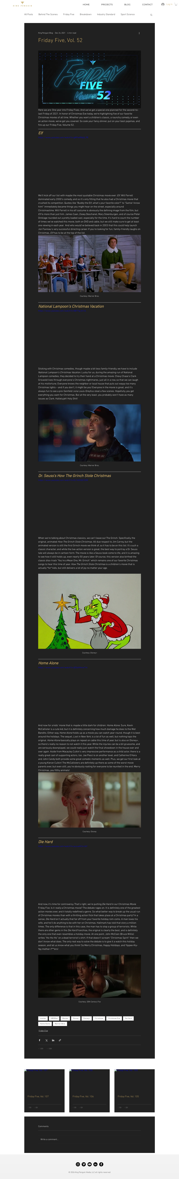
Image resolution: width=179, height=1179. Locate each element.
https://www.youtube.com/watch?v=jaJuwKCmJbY (62, 846)
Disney (76, 1018)
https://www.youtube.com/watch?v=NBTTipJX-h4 (62, 311)
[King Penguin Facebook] (101, 1164)
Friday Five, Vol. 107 (38, 1096)
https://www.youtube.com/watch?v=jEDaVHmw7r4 (62, 667)
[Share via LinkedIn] (53, 1040)
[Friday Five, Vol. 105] (134, 1080)
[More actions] (139, 33)
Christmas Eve (114, 1018)
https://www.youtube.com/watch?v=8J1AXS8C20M (63, 480)
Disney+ (86, 1018)
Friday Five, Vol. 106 (83, 1096)
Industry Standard (106, 14)
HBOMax (54, 1018)
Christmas (99, 1018)
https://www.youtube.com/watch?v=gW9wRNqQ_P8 (63, 137)
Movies (65, 1018)
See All (152, 1064)
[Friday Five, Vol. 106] (89, 1080)
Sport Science (128, 14)
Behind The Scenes (48, 14)
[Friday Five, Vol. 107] (44, 1080)
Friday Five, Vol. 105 (128, 1096)
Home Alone (45, 1024)
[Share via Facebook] (39, 1040)
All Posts (28, 14)
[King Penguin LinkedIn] (95, 1164)
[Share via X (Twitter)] (46, 1040)
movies (43, 1018)
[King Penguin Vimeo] (84, 1164)
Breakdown (86, 14)
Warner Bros (60, 1024)
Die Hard (128, 1018)
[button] (176, 4)
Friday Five (68, 14)
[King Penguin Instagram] (78, 1164)
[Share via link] (60, 1040)
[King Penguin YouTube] (89, 1164)
